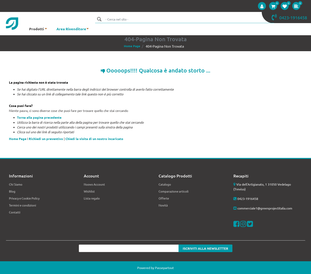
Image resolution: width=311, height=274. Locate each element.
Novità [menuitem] (163, 205)
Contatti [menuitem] (14, 212)
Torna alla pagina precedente (39, 117)
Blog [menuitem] (12, 191)
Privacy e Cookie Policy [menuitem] (24, 198)
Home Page (132, 46)
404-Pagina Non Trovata (165, 46)
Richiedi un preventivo (46, 139)
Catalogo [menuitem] (165, 184)
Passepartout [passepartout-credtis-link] (164, 268)
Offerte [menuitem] (164, 198)
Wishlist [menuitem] (89, 191)
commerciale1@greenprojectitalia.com (264, 208)
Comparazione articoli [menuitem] (174, 191)
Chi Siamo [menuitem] (15, 184)
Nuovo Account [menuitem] (94, 184)
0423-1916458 (247, 199)
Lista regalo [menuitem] (92, 198)
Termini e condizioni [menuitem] (22, 205)
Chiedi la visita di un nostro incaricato (94, 139)
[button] (99, 19)
